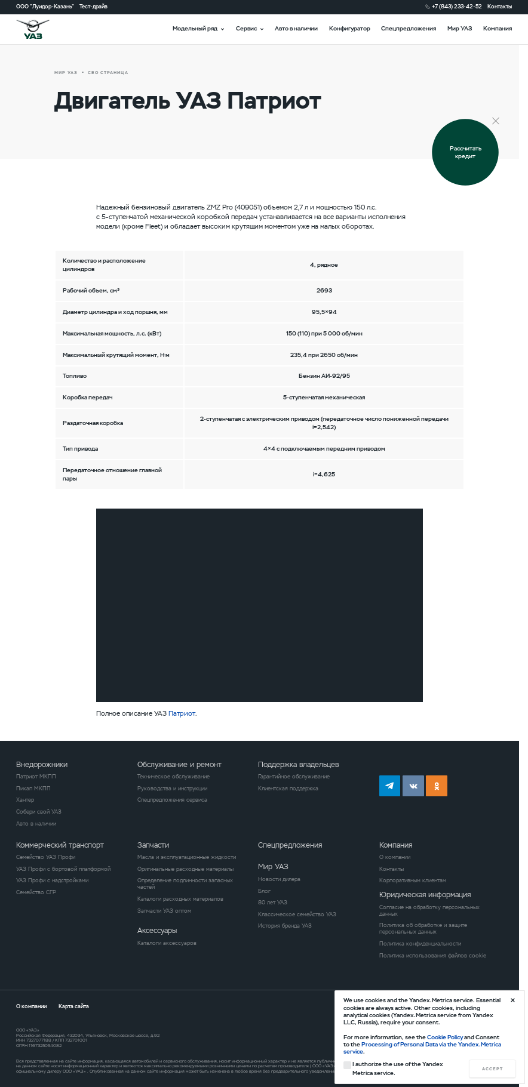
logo (41, 29)
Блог (264, 891)
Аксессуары (157, 930)
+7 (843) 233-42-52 (457, 7)
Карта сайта (74, 1006)
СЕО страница (108, 72)
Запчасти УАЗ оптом (164, 911)
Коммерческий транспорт (60, 845)
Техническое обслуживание (173, 777)
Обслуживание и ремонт (179, 764)
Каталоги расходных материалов (180, 899)
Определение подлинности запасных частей (185, 884)
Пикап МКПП (33, 789)
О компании (394, 857)
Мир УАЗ (459, 28)
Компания (497, 28)
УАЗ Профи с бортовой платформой (63, 869)
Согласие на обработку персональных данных (429, 910)
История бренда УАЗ (285, 926)
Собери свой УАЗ (39, 812)
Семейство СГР (36, 892)
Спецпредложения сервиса (172, 800)
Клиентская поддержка (288, 789)
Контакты (499, 7)
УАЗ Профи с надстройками (52, 880)
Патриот (181, 713)
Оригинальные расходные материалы (185, 869)
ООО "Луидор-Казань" (45, 7)
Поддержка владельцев (298, 764)
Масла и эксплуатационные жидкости (186, 857)
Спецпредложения (408, 28)
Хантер (25, 800)
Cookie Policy (445, 1037)
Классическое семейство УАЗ (297, 915)
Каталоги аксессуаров (167, 943)
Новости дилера (279, 879)
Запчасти (153, 845)
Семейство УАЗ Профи (45, 857)
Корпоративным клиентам (412, 880)
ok (436, 786)
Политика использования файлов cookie (432, 956)
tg (390, 786)
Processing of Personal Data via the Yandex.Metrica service (422, 1047)
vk (413, 786)
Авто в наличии (296, 28)
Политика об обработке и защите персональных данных (423, 928)
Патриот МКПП (36, 777)
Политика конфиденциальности (420, 944)
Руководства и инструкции (172, 789)
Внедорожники (41, 764)
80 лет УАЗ (272, 903)
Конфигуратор (349, 28)
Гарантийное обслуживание (294, 777)
